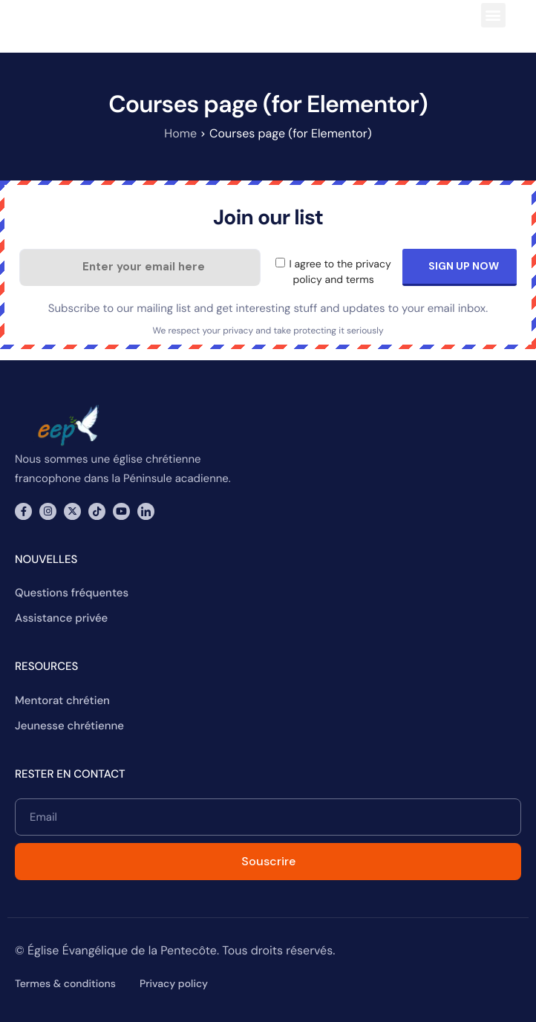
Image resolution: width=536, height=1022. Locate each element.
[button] (493, 15)
